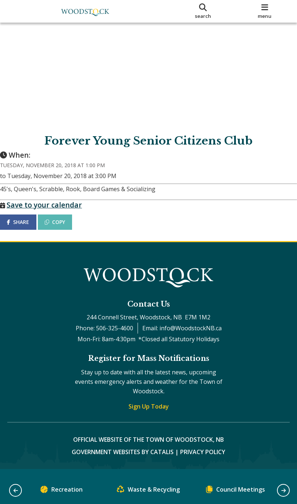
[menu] (264, 11)
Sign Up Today (148, 413)
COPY (62, 229)
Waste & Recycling (148, 491)
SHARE (25, 229)
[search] (203, 11)
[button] (15, 490)
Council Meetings (235, 491)
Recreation (61, 491)
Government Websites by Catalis (123, 459)
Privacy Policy (202, 459)
